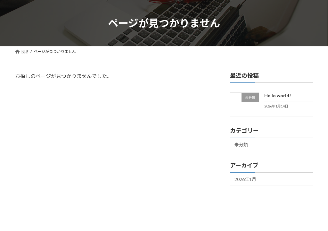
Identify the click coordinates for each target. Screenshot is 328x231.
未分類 (241, 144)
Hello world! (277, 95)
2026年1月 (245, 179)
